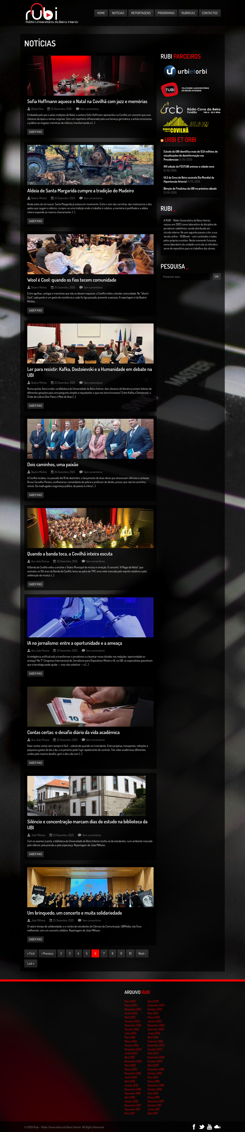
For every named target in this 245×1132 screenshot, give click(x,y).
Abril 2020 (153, 1065)
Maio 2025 (153, 1013)
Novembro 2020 (133, 1061)
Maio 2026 (130, 1001)
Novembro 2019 (133, 1073)
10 (130, 953)
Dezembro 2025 (156, 1005)
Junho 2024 (154, 1033)
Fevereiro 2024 (155, 1041)
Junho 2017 (154, 1109)
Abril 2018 (130, 1097)
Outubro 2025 (155, 1009)
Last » (30, 963)
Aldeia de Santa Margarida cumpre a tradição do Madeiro (80, 190)
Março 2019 (154, 1081)
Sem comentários (89, 108)
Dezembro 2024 (133, 1025)
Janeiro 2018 (131, 1101)
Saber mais (35, 132)
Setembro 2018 (133, 1093)
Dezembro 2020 (156, 1057)
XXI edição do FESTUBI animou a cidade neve (189, 166)
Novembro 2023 (133, 1049)
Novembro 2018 (133, 1089)
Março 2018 (153, 1097)
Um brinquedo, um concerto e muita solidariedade (74, 913)
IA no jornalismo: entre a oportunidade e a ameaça (74, 643)
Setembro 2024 (156, 1029)
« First (30, 953)
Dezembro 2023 (156, 1045)
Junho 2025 (131, 1013)
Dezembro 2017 (156, 1101)
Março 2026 (131, 1005)
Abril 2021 (130, 1057)
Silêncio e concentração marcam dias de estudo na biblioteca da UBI (87, 824)
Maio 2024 (130, 1037)
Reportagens (141, 13)
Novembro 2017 (133, 1105)
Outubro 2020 (155, 1061)
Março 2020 (131, 1069)
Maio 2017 (130, 1113)
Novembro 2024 (156, 1025)
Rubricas (188, 13)
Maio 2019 (153, 1077)
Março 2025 (154, 1017)
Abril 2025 (130, 1017)
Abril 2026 (153, 1001)
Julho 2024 (131, 1033)
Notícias (118, 13)
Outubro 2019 (155, 1073)
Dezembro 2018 (156, 1085)
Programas (166, 13)
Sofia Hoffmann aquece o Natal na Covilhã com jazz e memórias (87, 101)
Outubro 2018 (155, 1089)
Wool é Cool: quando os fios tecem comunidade (71, 280)
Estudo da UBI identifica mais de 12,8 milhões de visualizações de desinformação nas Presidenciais (191, 155)
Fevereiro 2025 (132, 1021)
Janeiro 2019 (131, 1085)
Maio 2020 (130, 1065)
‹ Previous (47, 953)
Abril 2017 (153, 1113)
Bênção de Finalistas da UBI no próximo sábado (190, 188)
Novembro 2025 (133, 1009)
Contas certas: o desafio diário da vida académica (73, 732)
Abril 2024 (153, 1037)
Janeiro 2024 (131, 1045)
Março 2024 (131, 1041)
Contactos (210, 13)
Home (101, 13)
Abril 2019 (130, 1081)
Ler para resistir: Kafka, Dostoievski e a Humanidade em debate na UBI (89, 372)
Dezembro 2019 (156, 1069)
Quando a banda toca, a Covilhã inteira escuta (69, 553)
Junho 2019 (131, 1077)
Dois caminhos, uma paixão (52, 464)
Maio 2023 (153, 1053)
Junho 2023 (131, 1053)
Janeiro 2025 (155, 1021)
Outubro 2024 (132, 1029)
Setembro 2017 (132, 1109)
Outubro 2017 (155, 1105)
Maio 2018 (153, 1093)
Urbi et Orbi (180, 139)
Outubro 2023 (155, 1049)
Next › (142, 953)
